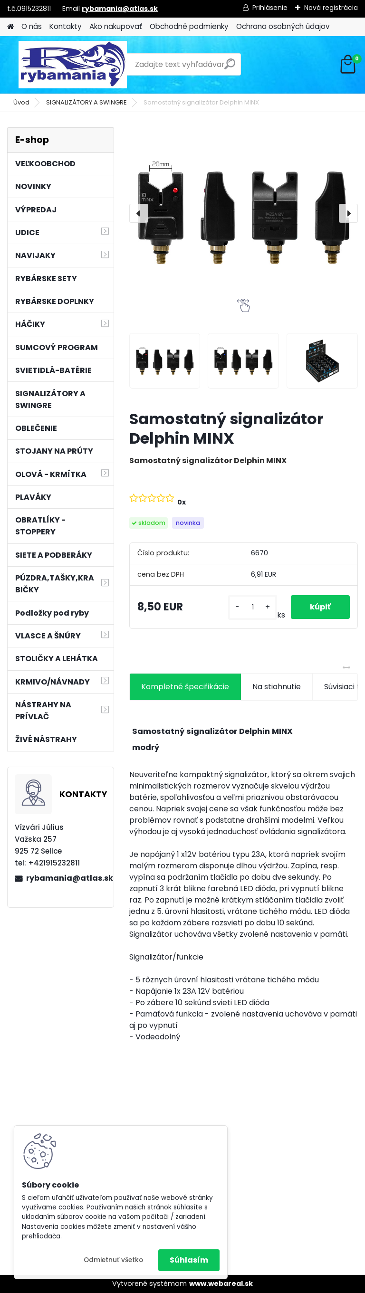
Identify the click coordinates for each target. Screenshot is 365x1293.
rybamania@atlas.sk (120, 8)
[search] (229, 67)
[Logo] (72, 64)
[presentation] (138, 213)
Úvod (21, 102)
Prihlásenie (270, 7)
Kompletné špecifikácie (185, 686)
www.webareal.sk (221, 1283)
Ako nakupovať (115, 26)
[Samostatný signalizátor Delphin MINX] (243, 213)
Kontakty (65, 26)
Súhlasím (189, 1260)
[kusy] (252, 607)
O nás (31, 26)
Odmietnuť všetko (113, 1259)
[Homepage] (10, 27)
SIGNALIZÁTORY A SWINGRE (86, 102)
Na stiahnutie (276, 686)
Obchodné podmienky (189, 26)
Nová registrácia (331, 7)
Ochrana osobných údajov (283, 26)
